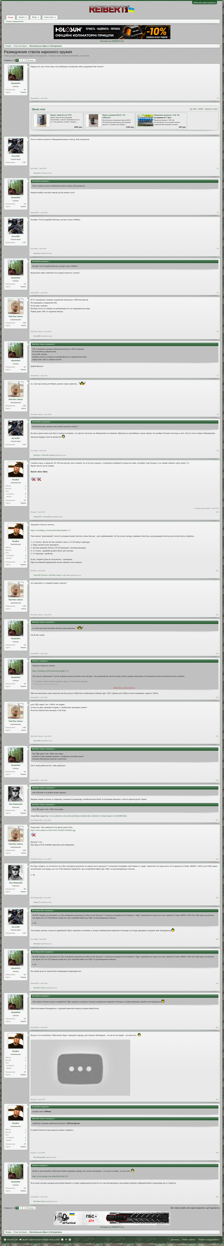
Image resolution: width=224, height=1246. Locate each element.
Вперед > (31, 60)
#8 (218, 414)
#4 (218, 248)
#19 (217, 898)
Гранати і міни (211, 109)
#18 (217, 859)
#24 (217, 1153)
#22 (217, 1027)
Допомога (175, 1240)
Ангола (23, 325)
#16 (217, 780)
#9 (218, 450)
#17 (217, 820)
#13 (217, 653)
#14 (217, 697)
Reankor (15, 480)
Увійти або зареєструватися (205, 2)
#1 (218, 98)
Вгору (66, 1240)
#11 (217, 570)
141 (25, 89)
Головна (62, 1240)
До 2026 (193, 109)
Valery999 (36, 575)
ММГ (200, 109)
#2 (218, 168)
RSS (70, 1240)
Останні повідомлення (14, 21)
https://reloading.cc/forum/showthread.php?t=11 (51, 530)
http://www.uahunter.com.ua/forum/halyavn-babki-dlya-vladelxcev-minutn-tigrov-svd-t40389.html (86, 816)
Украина (23, 92)
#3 (218, 212)
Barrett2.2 (44, 575)
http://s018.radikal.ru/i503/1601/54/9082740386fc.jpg (53, 830)
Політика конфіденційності (208, 1240)
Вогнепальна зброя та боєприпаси (32, 56)
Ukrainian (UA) (12, 1240)
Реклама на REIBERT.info (112, 41)
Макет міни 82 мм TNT (61, 115)
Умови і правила (188, 1240)
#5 (218, 293)
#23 (217, 1099)
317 (25, 500)
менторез (36, 173)
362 (25, 810)
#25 (217, 1197)
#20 (217, 939)
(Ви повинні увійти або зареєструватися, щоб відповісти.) (195, 1208)
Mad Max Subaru (16, 316)
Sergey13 (36, 902)
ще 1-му (66, 575)
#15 (217, 736)
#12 (217, 615)
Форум (10, 17)
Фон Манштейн (15, 804)
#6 (218, 331)
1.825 (24, 323)
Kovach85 (16, 156)
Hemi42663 (74, 56)
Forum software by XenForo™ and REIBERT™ (187, 1245)
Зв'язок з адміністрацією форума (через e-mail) (41, 1240)
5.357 (24, 162)
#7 (218, 375)
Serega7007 (37, 517)
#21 (217, 983)
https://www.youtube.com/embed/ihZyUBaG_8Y (50, 1176)
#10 (217, 512)
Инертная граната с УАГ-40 (167, 115)
